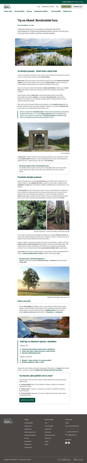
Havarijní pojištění (19, 11)
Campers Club (48, 429)
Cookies (47, 441)
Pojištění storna (28, 426)
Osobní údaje (48, 438)
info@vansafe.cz (72, 435)
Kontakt (67, 423)
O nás (38, 6)
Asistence (29, 11)
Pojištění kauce (67, 11)
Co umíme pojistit (49, 426)
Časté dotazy (48, 432)
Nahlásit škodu (66, 6)
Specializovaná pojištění (30, 435)
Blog (57, 6)
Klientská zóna (78, 6)
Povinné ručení (8, 11)
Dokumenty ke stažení (48, 6)
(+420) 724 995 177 (67, 2)
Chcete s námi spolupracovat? (72, 426)
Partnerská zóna (28, 447)
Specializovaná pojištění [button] (41, 11)
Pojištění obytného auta (30, 432)
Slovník (46, 444)
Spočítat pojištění (27, 400)
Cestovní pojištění (56, 11)
